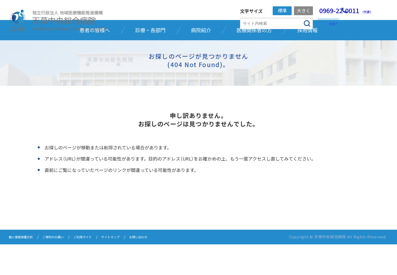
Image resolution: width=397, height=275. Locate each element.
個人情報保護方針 (24, 268)
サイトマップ (128, 268)
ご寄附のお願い (62, 268)
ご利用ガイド (96, 268)
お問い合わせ (161, 268)
